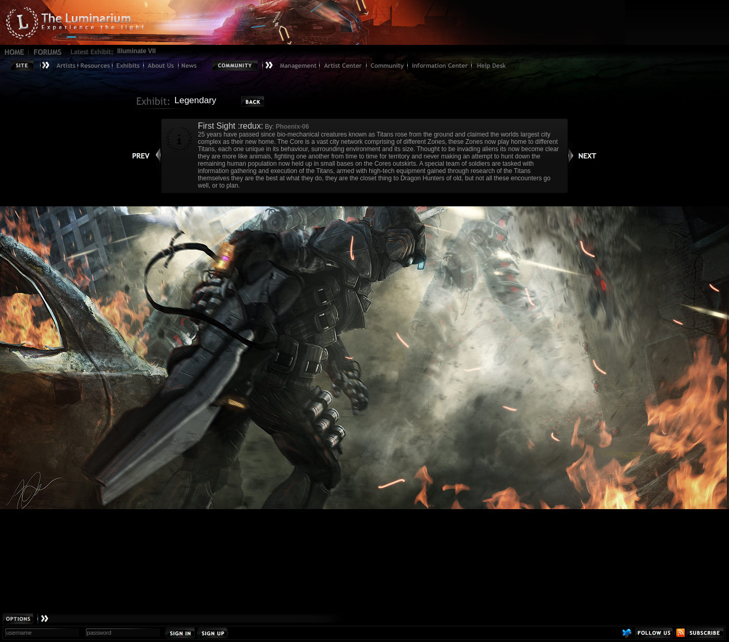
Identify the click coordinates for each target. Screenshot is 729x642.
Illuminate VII (136, 51)
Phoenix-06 (292, 126)
